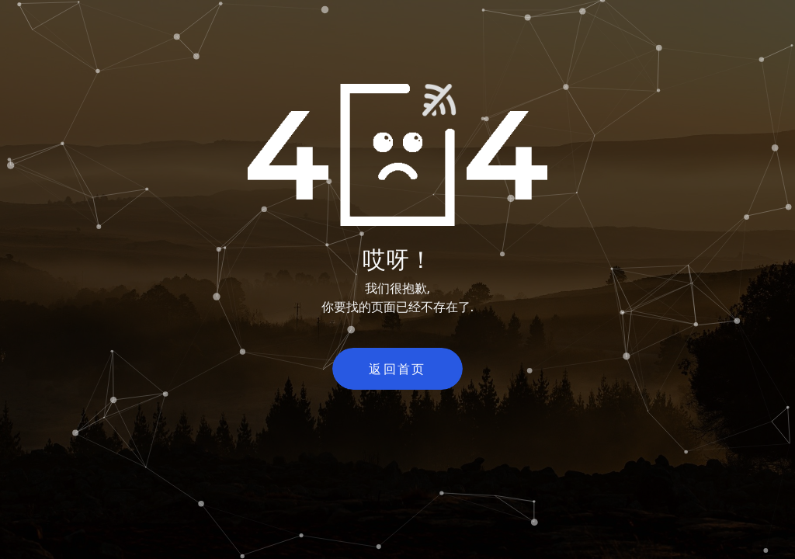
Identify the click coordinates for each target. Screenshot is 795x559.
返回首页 (397, 368)
